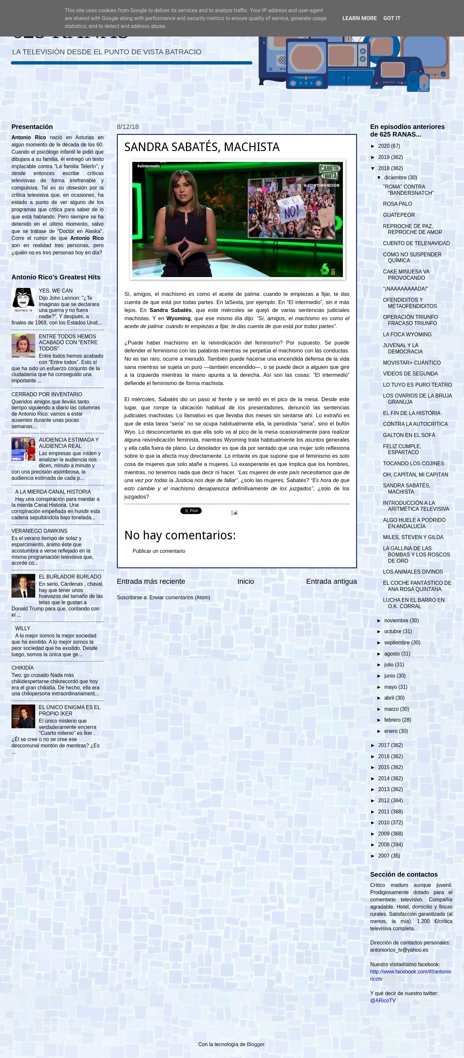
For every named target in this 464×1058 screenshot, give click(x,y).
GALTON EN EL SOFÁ (409, 435)
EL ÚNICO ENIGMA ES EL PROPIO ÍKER (69, 710)
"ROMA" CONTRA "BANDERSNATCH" (408, 190)
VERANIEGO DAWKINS (39, 531)
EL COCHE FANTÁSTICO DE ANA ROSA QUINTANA (417, 586)
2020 (384, 146)
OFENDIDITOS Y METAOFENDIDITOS (410, 303)
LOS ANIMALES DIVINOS (413, 572)
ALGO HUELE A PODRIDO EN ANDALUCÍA (414, 523)
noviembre (397, 620)
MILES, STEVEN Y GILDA (413, 537)
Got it (391, 18)
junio (390, 676)
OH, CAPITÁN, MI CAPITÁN (415, 474)
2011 (384, 811)
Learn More (360, 18)
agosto (392, 654)
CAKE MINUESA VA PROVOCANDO (406, 275)
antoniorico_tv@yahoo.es (399, 950)
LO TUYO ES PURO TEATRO (417, 385)
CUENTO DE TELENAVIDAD (416, 243)
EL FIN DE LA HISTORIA (412, 413)
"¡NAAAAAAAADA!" (405, 289)
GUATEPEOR (399, 215)
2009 (384, 834)
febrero (393, 720)
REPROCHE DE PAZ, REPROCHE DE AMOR (412, 229)
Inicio (245, 581)
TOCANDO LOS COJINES (413, 463)
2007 (384, 856)
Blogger (255, 1044)
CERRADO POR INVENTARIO (47, 394)
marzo (392, 709)
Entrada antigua (331, 581)
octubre (393, 631)
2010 (384, 822)
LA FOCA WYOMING (407, 334)
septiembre (397, 642)
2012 (384, 800)
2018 (384, 168)
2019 (384, 157)
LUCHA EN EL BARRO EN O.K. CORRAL (414, 603)
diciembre (396, 177)
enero (391, 731)
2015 (384, 767)
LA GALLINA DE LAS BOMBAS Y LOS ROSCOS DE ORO (416, 555)
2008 (384, 844)
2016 (384, 756)
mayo (391, 687)
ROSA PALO (397, 204)
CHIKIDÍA (23, 668)
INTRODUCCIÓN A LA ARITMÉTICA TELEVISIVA (416, 506)
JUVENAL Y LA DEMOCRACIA (403, 348)
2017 (384, 745)
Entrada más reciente (151, 581)
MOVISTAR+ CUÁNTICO (412, 363)
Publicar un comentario (159, 551)
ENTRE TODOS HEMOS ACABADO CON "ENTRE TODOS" (68, 343)
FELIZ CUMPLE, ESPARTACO (402, 449)
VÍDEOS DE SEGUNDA (410, 373)
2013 (384, 789)
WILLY (22, 628)
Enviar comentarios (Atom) (179, 597)
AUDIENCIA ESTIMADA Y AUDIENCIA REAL (69, 443)
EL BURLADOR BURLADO (70, 577)
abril (390, 698)
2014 (384, 778)
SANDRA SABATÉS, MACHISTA (406, 489)
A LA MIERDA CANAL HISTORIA (53, 492)
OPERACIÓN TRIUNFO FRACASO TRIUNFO (410, 320)
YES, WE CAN (55, 291)
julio (389, 664)
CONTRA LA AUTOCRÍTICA (415, 424)
